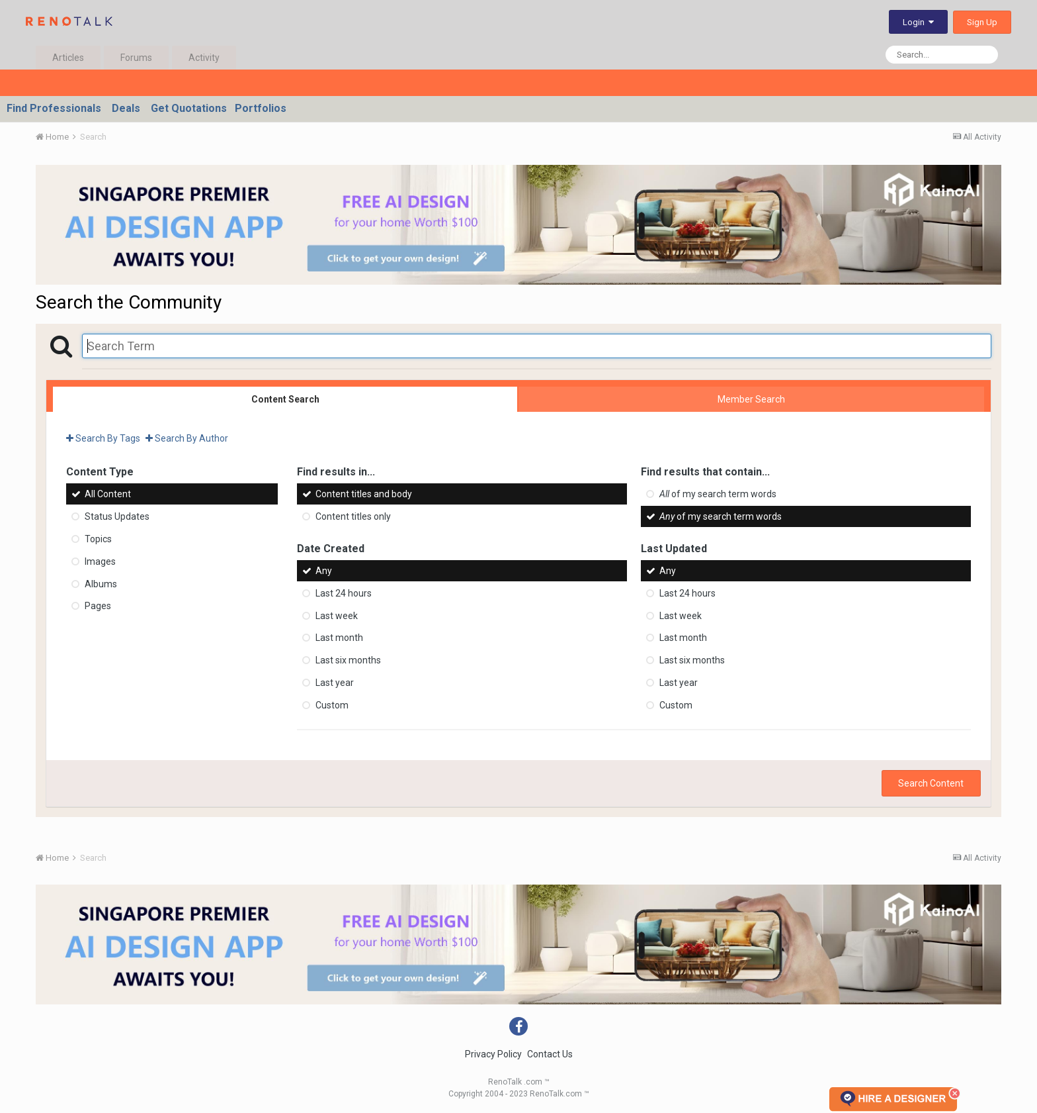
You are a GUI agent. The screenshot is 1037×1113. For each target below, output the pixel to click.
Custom (332, 705)
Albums (101, 583)
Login (918, 22)
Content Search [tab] (285, 399)
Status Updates (117, 516)
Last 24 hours (343, 593)
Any (323, 570)
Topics (98, 539)
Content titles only (353, 516)
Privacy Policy (493, 1054)
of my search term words (717, 494)
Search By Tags (103, 438)
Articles (68, 57)
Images (100, 561)
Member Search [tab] (751, 399)
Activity (204, 57)
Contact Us (550, 1054)
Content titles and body (363, 494)
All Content (108, 494)
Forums (136, 57)
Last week (336, 615)
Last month (339, 637)
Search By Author (186, 438)
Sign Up (982, 22)
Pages (98, 606)
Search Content (931, 783)
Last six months (348, 660)
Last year (334, 682)
